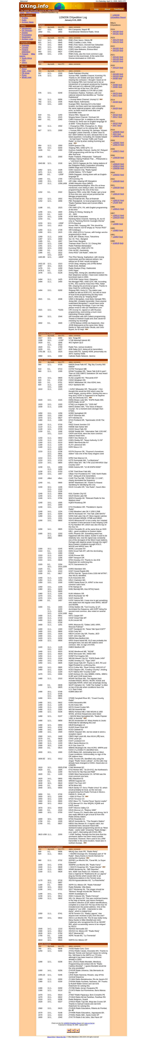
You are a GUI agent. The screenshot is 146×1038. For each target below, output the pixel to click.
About (24, 69)
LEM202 (116, 175)
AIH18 (115, 115)
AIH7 (115, 125)
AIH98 (115, 78)
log (121, 31)
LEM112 (116, 215)
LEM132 (116, 200)
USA (24, 60)
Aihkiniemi (26, 52)
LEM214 (116, 166)
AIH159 (116, 50)
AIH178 (116, 40)
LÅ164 (115, 202)
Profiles (25, 18)
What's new (26, 77)
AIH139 (116, 59)
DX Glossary (27, 30)
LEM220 (116, 164)
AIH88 (115, 85)
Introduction (27, 28)
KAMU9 (116, 243)
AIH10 (115, 123)
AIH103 (116, 76)
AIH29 (115, 108)
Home (22, 12)
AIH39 (115, 102)
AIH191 (116, 34)
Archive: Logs (27, 39)
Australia (25, 45)
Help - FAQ (26, 71)
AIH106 (116, 74)
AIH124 (116, 68)
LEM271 (116, 151)
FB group (25, 73)
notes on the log (89, 1023)
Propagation (27, 35)
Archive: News (28, 22)
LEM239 (116, 157)
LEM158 (116, 187)
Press (24, 75)
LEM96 (116, 224)
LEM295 (116, 132)
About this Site (61, 1037)
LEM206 (116, 168)
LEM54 (116, 237)
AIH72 (115, 95)
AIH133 (116, 61)
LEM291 (116, 136)
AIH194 (116, 31)
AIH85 (115, 87)
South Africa (27, 58)
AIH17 (115, 117)
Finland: (25, 50)
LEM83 (116, 230)
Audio (24, 20)
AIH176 (116, 42)
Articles (25, 33)
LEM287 (116, 142)
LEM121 (116, 209)
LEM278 (116, 145)
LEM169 (116, 181)
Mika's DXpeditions (32, 12)
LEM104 (116, 217)
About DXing (51, 1037)
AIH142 (116, 57)
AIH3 (115, 134)
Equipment (26, 37)
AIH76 (115, 93)
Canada (25, 47)
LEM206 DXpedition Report (72, 1023)
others (24, 62)
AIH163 (116, 48)
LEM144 (116, 194)
